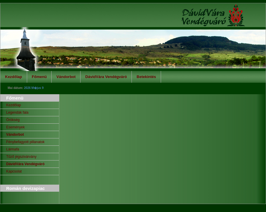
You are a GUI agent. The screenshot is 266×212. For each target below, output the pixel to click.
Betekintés (146, 76)
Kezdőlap (13, 76)
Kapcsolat (14, 171)
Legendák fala (17, 112)
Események (15, 127)
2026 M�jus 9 (34, 88)
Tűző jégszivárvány (21, 157)
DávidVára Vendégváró (106, 76)
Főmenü (39, 76)
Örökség (12, 120)
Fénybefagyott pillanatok (25, 142)
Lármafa (12, 149)
